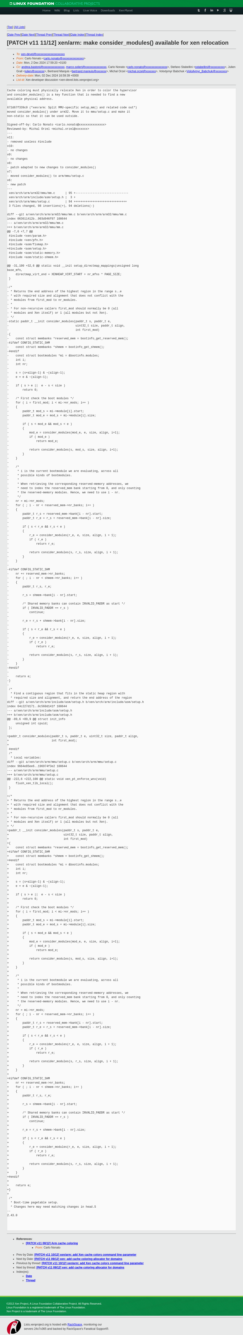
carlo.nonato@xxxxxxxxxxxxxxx (64, 58)
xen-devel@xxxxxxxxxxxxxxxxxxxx (43, 54)
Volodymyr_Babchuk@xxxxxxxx (207, 71)
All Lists (19, 27)
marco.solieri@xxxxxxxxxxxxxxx (86, 67)
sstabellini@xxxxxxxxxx (210, 67)
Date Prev (14, 34)
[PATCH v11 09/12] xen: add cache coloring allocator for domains (78, 1259)
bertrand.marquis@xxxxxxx (89, 71)
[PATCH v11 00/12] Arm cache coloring (52, 1243)
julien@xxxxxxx (34, 71)
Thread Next (61, 34)
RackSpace (74, 1324)
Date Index (77, 34)
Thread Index (94, 34)
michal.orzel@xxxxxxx (142, 71)
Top (10, 27)
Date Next (28, 34)
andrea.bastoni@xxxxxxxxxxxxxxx (43, 67)
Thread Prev (44, 34)
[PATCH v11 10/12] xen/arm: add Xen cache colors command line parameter (85, 1254)
